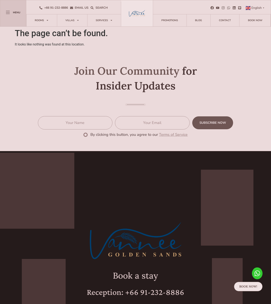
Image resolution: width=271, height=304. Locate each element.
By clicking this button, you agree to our (139, 134)
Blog (198, 20)
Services (104, 20)
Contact (225, 20)
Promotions (169, 20)
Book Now (255, 20)
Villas (72, 20)
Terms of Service (173, 134)
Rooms (42, 20)
